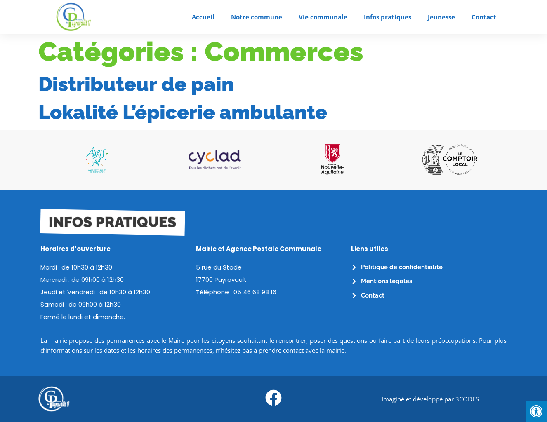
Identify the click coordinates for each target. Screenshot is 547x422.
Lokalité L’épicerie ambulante (182, 112)
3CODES (467, 399)
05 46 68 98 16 (254, 292)
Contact (484, 17)
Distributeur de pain (136, 84)
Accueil (203, 17)
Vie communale (323, 17)
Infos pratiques (387, 17)
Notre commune (256, 17)
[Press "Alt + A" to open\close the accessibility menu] (536, 411)
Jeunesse (441, 17)
